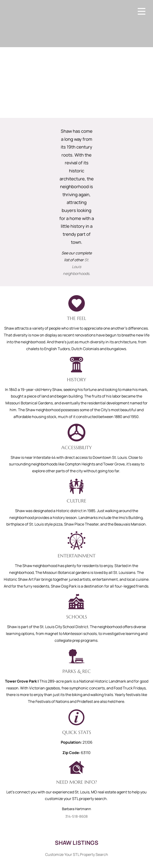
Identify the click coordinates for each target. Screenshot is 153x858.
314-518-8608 (76, 816)
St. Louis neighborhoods (76, 266)
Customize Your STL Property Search (76, 854)
